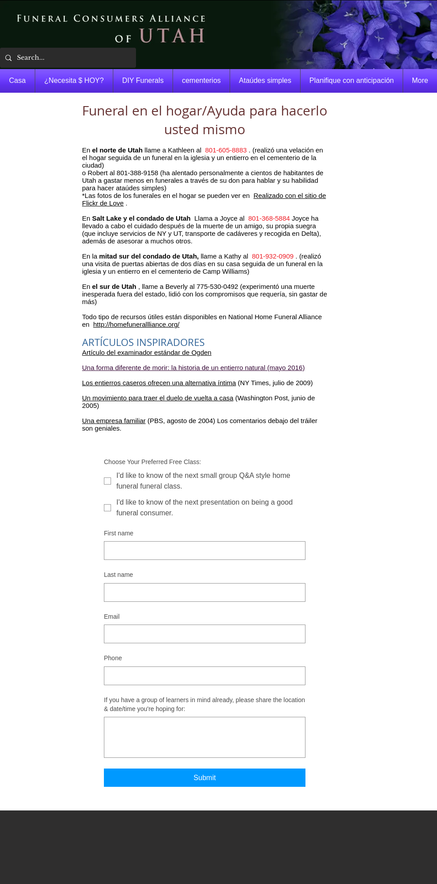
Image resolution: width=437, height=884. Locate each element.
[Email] (202, 634)
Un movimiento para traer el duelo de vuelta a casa (157, 398)
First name (118, 533)
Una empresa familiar (114, 420)
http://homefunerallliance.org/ (136, 324)
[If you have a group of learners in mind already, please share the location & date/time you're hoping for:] (204, 737)
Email (112, 616)
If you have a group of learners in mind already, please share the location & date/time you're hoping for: (204, 704)
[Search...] (67, 58)
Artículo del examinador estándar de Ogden (146, 352)
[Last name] (202, 592)
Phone (113, 658)
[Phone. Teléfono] (202, 676)
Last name (118, 574)
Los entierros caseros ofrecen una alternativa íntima (159, 382)
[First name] (202, 550)
